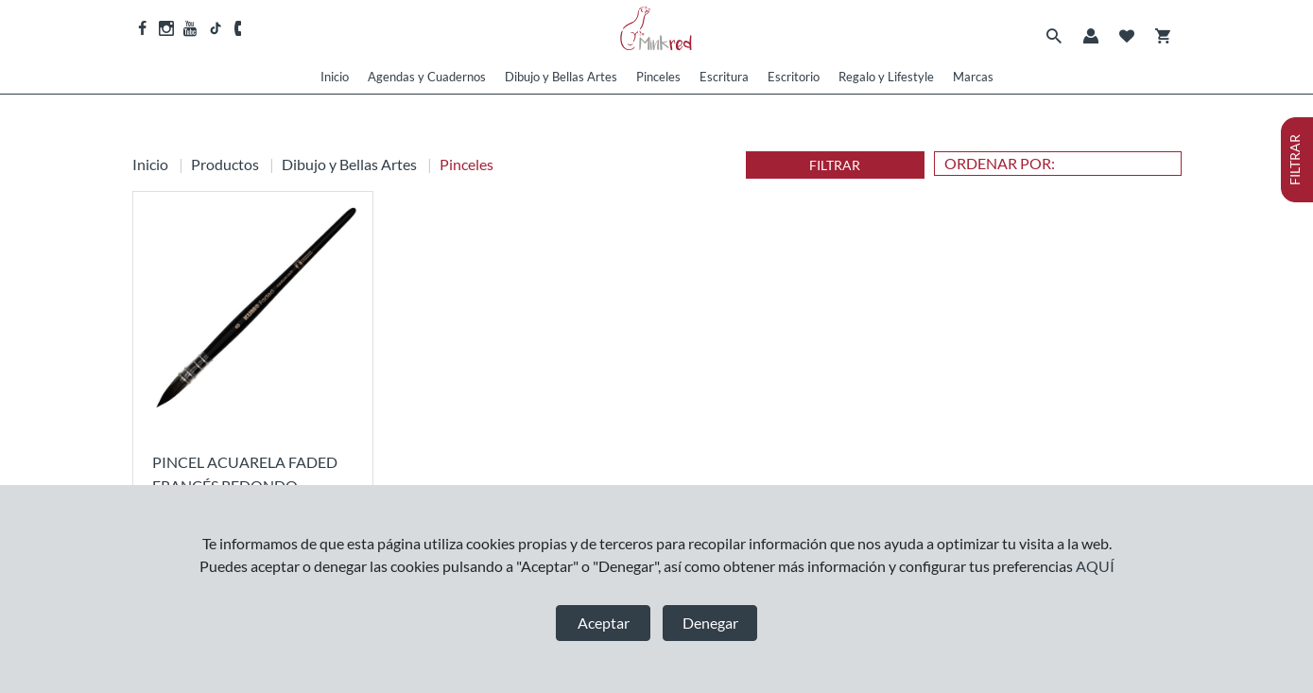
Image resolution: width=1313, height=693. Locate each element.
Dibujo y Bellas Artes (561, 76)
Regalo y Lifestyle (886, 76)
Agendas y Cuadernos (427, 76)
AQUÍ (1095, 566)
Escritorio (794, 76)
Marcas (973, 76)
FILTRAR (834, 165)
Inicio (334, 76)
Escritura (724, 76)
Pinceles (658, 76)
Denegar (710, 623)
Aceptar (604, 623)
